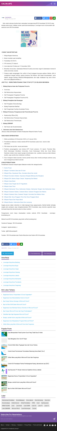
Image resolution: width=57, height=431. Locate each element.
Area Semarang (39, 400)
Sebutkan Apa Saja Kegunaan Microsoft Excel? (16, 314)
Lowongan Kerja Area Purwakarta (12, 282)
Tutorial (34, 408)
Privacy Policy (28, 425)
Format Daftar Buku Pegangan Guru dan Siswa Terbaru (22, 345)
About (2, 425)
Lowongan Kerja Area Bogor (10, 265)
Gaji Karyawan (44, 403)
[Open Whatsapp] (55, 425)
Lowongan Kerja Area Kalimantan (12, 279)
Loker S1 (47, 405)
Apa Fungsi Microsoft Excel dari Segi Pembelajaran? (17, 311)
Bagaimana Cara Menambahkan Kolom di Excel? (16, 298)
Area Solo (47, 400)
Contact (8, 425)
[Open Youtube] (53, 425)
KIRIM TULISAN (6, 405)
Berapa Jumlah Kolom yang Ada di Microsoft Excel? (17, 317)
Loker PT (40, 405)
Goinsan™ (17, 428)
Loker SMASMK (6, 408)
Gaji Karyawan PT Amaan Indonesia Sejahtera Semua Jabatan (24, 370)
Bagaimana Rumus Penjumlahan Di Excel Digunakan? (17, 294)
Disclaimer (20, 425)
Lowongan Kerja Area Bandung (11, 262)
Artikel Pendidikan (25, 403)
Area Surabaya (6, 403)
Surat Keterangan (26, 408)
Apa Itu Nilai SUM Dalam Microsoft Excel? (14, 304)
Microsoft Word (16, 408)
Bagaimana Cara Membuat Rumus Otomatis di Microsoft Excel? (20, 308)
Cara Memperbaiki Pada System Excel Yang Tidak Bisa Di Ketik (25, 332)
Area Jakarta (29, 400)
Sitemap (13, 425)
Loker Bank (19, 405)
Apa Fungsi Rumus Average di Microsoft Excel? (16, 301)
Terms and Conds (37, 425)
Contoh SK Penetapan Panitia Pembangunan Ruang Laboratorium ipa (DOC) (28, 363)
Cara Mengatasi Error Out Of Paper (17, 339)
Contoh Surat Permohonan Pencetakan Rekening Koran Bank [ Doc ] (26, 351)
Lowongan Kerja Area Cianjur (11, 269)
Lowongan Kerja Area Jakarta (11, 275)
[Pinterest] (51, 18)
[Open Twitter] (47, 425)
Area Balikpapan (20, 400)
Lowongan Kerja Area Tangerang (12, 285)
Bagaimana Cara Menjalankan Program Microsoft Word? (18, 321)
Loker (13, 405)
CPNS (33, 403)
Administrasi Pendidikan (8, 400)
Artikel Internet (15, 403)
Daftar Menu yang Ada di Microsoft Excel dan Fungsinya (18, 324)
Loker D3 (34, 405)
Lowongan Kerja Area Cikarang (11, 272)
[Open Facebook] (44, 425)
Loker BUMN (27, 405)
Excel (38, 403)
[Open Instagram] (50, 425)
